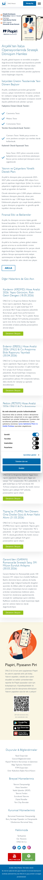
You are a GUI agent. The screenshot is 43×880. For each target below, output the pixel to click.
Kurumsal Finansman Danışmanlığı (21, 816)
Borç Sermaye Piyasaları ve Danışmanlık (21, 819)
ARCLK (8, 268)
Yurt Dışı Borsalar (21, 802)
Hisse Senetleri (21, 787)
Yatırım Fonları (21, 793)
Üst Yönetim (21, 839)
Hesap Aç (29, 3)
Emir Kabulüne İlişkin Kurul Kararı (21, 771)
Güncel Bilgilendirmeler (21, 759)
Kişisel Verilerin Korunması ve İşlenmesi (21, 762)
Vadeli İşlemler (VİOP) (21, 790)
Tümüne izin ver (21, 461)
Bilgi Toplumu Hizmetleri (21, 765)
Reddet (21, 468)
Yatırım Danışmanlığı (21, 784)
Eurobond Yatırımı (21, 796)
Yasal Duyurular (21, 756)
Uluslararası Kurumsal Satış (21, 822)
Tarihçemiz (21, 836)
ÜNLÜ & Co (21, 842)
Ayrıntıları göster (29, 455)
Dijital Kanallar (21, 799)
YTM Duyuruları (21, 768)
